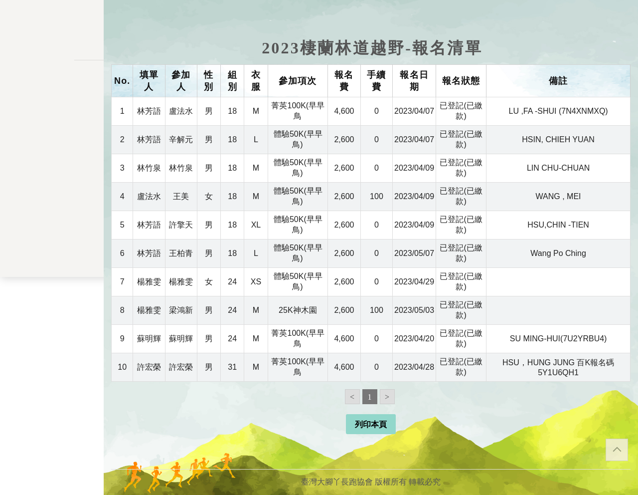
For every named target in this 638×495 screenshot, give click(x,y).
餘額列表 (52, 252)
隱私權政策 (52, 371)
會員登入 (52, 311)
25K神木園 (298, 310)
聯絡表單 (52, 387)
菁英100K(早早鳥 (297, 110)
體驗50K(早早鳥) (298, 139)
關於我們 (52, 284)
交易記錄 (52, 232)
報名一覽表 (51, 149)
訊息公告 (52, 118)
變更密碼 (52, 191)
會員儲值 (52, 170)
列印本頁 (371, 424)
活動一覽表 (51, 97)
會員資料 (52, 212)
